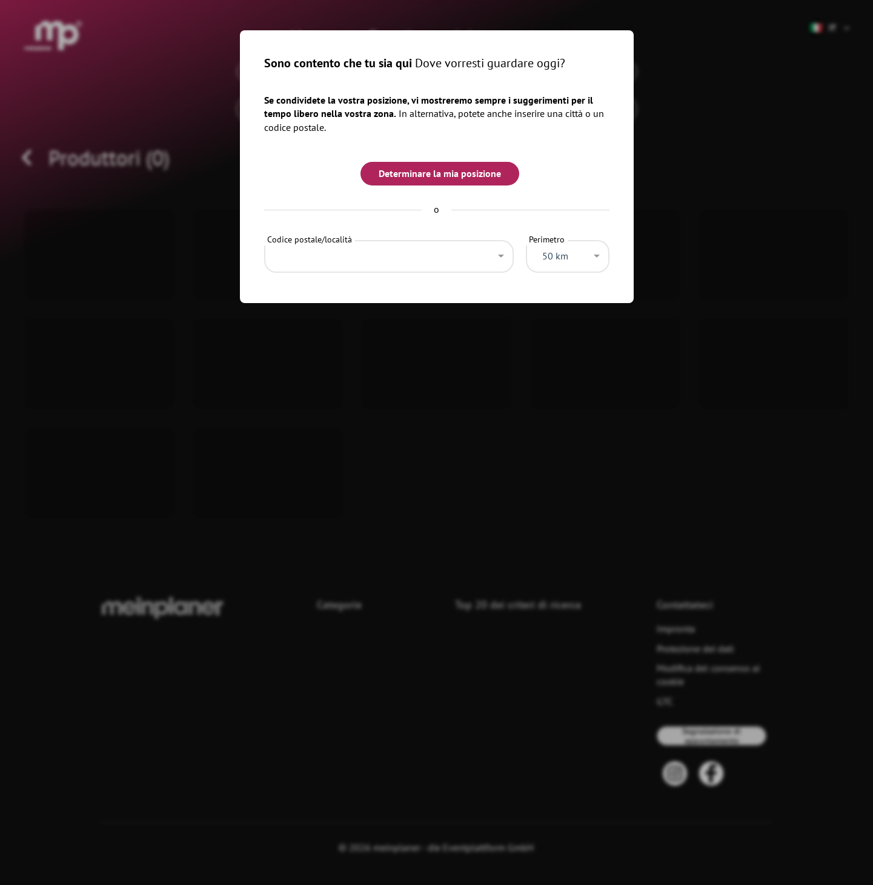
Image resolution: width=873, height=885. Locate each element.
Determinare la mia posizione (440, 173)
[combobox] (389, 253)
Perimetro (547, 239)
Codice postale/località (309, 239)
